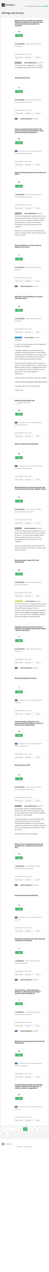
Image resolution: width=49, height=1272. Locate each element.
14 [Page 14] (15, 1129)
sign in (43, 6)
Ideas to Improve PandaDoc (33, 43)
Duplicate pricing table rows (25, 400)
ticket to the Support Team (34, 612)
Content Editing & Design (21, 425)
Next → (5, 1133)
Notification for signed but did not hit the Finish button (29, 1042)
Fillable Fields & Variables (21, 584)
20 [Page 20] (44, 1129)
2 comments (20, 582)
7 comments (20, 194)
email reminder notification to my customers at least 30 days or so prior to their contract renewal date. (29, 723)
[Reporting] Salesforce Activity (26, 678)
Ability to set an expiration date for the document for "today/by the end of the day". (29, 845)
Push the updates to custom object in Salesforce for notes (28, 246)
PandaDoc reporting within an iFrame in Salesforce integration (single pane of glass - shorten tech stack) (30, 628)
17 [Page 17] (30, 1129)
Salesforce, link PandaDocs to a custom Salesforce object (29, 297)
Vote (19, 35)
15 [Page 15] (20, 1129)
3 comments (20, 318)
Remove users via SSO (22, 765)
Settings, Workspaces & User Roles (24, 511)
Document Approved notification (26, 895)
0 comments (20, 99)
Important (28, 58)
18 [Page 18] (34, 1129)
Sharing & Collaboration (21, 746)
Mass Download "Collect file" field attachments (27, 561)
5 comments (20, 43)
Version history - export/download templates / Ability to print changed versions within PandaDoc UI (28, 991)
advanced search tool (22, 78)
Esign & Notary (19, 46)
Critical (39, 58)
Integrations (18, 269)
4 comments (22, 1063)
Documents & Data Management (23, 102)
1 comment (19, 866)
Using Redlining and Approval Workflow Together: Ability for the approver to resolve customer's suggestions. (29, 1086)
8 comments (20, 509)
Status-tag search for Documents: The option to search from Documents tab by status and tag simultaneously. (29, 130)
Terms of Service (27, 1146)
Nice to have (19, 58)
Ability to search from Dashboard (26, 444)
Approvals (17, 919)
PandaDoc (19, 1146)
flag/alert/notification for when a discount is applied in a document (30, 939)
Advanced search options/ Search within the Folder (30, 173)
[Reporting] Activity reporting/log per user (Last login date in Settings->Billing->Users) (30, 488)
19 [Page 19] (39, 1129)
